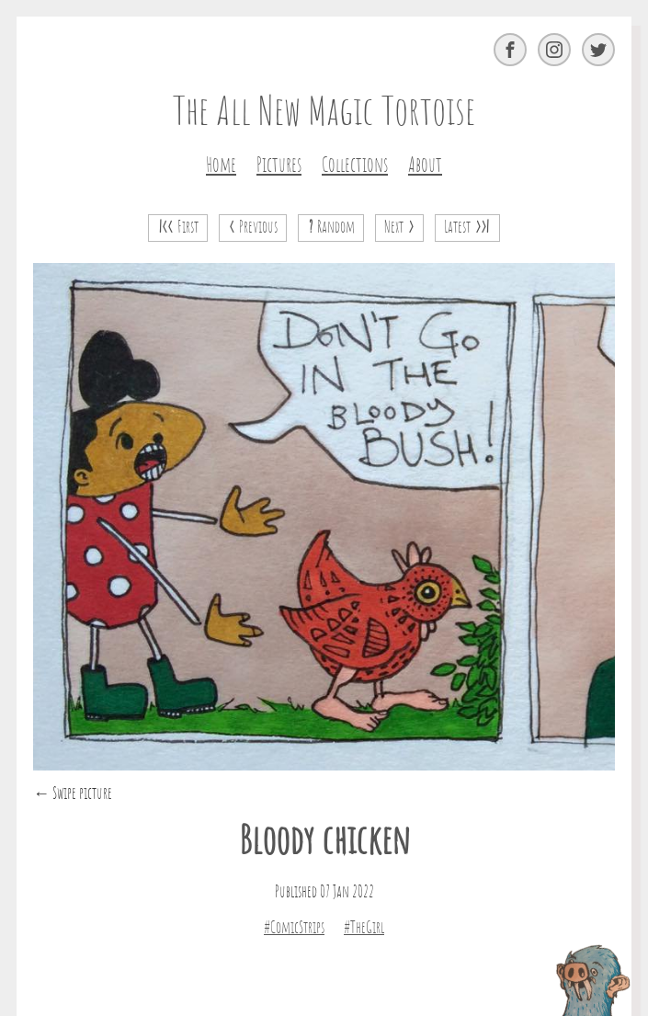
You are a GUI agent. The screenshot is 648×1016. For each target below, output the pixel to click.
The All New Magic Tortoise (324, 114)
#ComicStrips (294, 928)
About (425, 165)
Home (221, 165)
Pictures (278, 165)
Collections (355, 165)
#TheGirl (364, 928)
